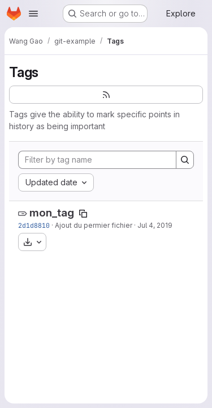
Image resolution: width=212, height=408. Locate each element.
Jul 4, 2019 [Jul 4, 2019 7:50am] (154, 225)
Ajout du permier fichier (93, 225)
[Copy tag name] (83, 213)
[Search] (185, 160)
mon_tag (51, 212)
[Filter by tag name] (97, 160)
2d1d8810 (34, 225)
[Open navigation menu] (33, 14)
